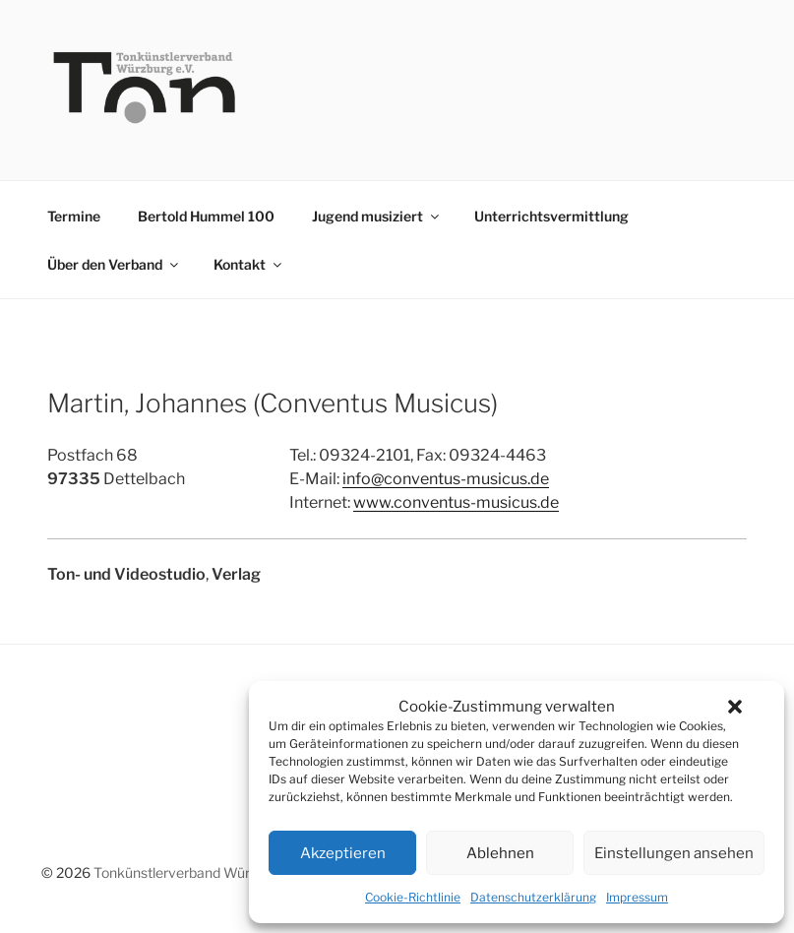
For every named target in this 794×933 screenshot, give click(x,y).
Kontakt (249, 264)
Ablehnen (500, 853)
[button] (735, 706)
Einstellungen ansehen (674, 853)
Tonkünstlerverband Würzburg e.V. (200, 872)
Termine (73, 216)
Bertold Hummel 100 (206, 216)
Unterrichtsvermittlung (551, 216)
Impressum (637, 897)
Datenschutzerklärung (533, 897)
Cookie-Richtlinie (412, 897)
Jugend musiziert (377, 216)
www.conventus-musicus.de (456, 502)
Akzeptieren (343, 853)
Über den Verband (114, 264)
